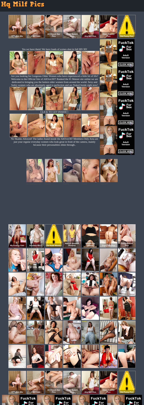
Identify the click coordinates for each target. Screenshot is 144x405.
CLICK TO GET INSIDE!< (54, 111)
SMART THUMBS (76, 395)
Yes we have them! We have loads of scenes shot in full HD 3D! (54, 49)
